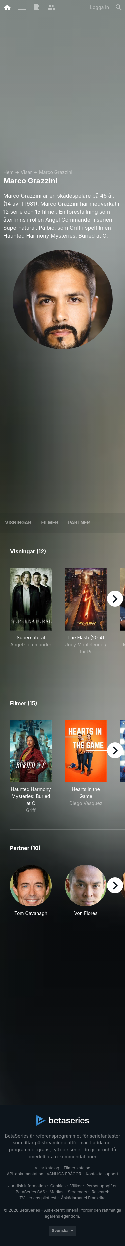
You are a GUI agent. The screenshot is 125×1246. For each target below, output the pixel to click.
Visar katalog (47, 1167)
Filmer (49, 522)
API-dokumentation (25, 1173)
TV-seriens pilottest (37, 1197)
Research (100, 1191)
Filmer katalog (77, 1167)
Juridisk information (27, 1185)
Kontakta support (102, 1173)
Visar (26, 172)
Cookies (58, 1185)
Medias (56, 1191)
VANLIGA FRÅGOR (64, 1173)
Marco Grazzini (55, 172)
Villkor (76, 1185)
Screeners (77, 1191)
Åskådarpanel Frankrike (83, 1197)
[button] (31, 894)
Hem (8, 172)
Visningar (18, 522)
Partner (79, 522)
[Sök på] (118, 7)
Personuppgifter (101, 1185)
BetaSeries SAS (30, 1191)
